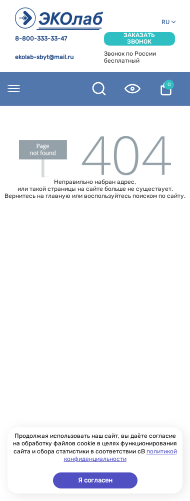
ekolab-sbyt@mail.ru (44, 57)
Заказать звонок (139, 39)
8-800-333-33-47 (41, 39)
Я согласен (95, 480)
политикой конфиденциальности (120, 455)
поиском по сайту (158, 195)
